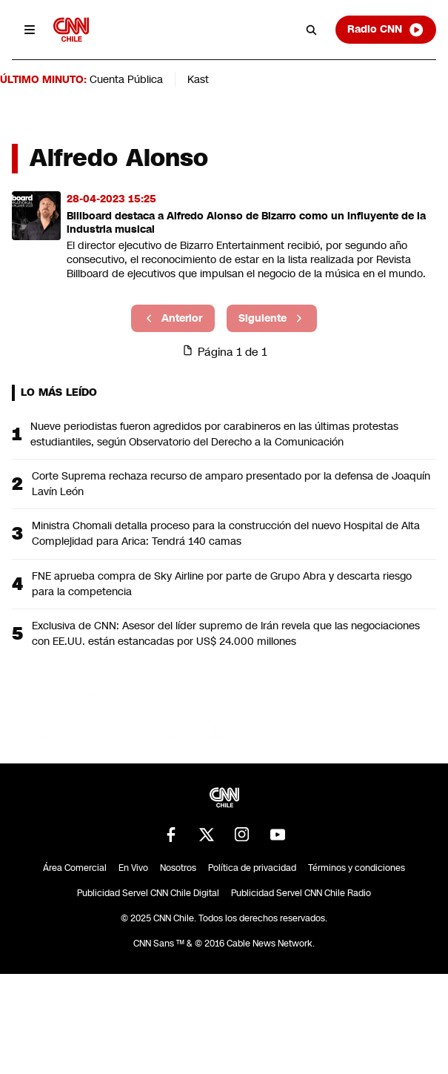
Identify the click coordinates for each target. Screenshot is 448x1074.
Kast (198, 79)
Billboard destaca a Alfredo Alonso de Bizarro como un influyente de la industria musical (246, 222)
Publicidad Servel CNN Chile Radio (301, 893)
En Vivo (133, 868)
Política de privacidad (252, 868)
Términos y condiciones (356, 868)
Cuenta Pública (126, 79)
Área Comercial (75, 868)
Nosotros (178, 868)
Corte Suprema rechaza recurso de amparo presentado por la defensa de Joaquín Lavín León (231, 483)
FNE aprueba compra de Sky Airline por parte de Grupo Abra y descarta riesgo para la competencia (222, 584)
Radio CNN (385, 29)
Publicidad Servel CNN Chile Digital (148, 893)
